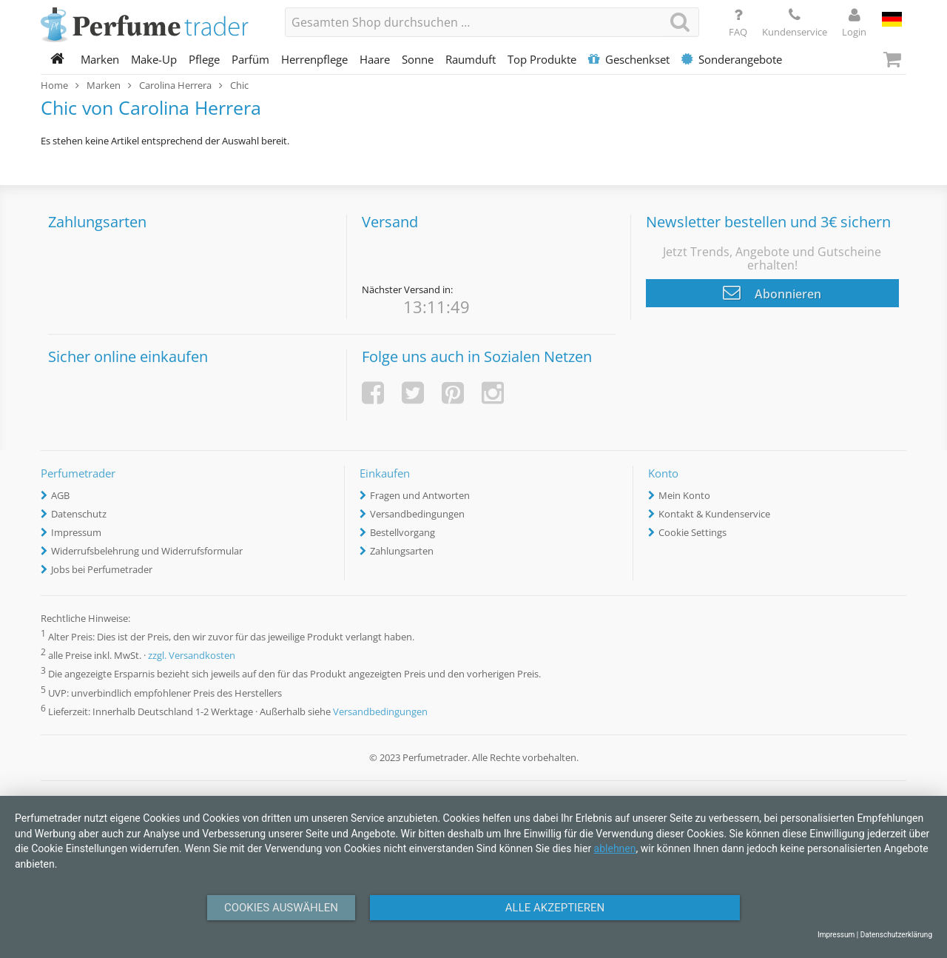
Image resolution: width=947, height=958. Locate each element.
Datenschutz (79, 513)
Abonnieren (772, 292)
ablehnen (615, 848)
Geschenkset (629, 59)
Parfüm (250, 59)
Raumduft (470, 59)
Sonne (418, 59)
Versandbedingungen (417, 513)
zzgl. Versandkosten (191, 656)
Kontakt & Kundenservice (714, 513)
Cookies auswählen (281, 907)
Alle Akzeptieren (554, 907)
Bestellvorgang (402, 532)
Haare (375, 59)
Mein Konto (684, 495)
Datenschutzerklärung (896, 935)
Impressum (76, 532)
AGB (60, 495)
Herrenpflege (314, 59)
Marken (100, 59)
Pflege (204, 59)
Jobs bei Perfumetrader (101, 569)
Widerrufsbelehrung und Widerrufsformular (147, 550)
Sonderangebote (731, 59)
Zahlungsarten (402, 550)
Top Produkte (542, 59)
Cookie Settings (692, 532)
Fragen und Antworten (420, 495)
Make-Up (154, 59)
